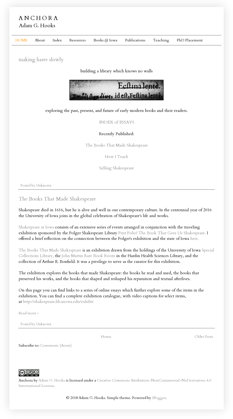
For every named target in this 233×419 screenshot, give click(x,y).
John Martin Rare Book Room (88, 255)
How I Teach (116, 156)
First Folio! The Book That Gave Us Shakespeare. (162, 233)
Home (106, 336)
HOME (21, 40)
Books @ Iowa (105, 40)
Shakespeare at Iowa (36, 227)
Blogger (159, 397)
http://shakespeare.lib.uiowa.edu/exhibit (58, 301)
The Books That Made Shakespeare (116, 145)
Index (57, 40)
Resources (77, 40)
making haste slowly (41, 59)
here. (194, 238)
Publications (135, 40)
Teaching (161, 40)
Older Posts (204, 336)
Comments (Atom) (56, 345)
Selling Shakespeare (116, 168)
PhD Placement (190, 40)
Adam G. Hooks (52, 380)
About (40, 40)
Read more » (29, 313)
